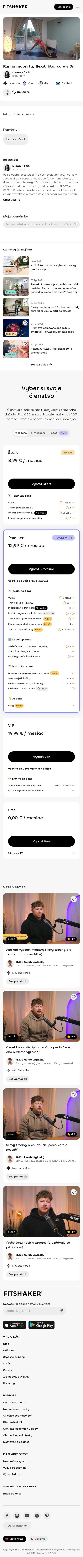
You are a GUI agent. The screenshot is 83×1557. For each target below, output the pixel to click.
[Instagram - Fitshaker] (17, 1516)
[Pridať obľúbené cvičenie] (25, 260)
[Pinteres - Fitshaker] (47, 1516)
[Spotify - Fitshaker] (37, 1516)
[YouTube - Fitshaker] (27, 1516)
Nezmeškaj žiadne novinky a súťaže (26, 1304)
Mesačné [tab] (21, 433)
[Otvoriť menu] (77, 7)
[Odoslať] (61, 1311)
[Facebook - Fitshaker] (7, 1516)
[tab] (58, 433)
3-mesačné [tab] (38, 433)
